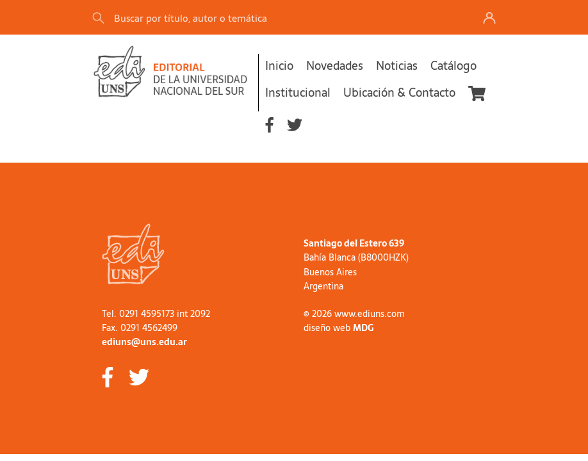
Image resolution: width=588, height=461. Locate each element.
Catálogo (453, 65)
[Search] (271, 17)
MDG (363, 328)
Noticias (397, 65)
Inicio (279, 65)
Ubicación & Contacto (399, 92)
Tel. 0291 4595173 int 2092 (156, 314)
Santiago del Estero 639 (354, 243)
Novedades (334, 65)
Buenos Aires (330, 272)
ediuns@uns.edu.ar (144, 342)
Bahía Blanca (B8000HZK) (356, 257)
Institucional (298, 92)
